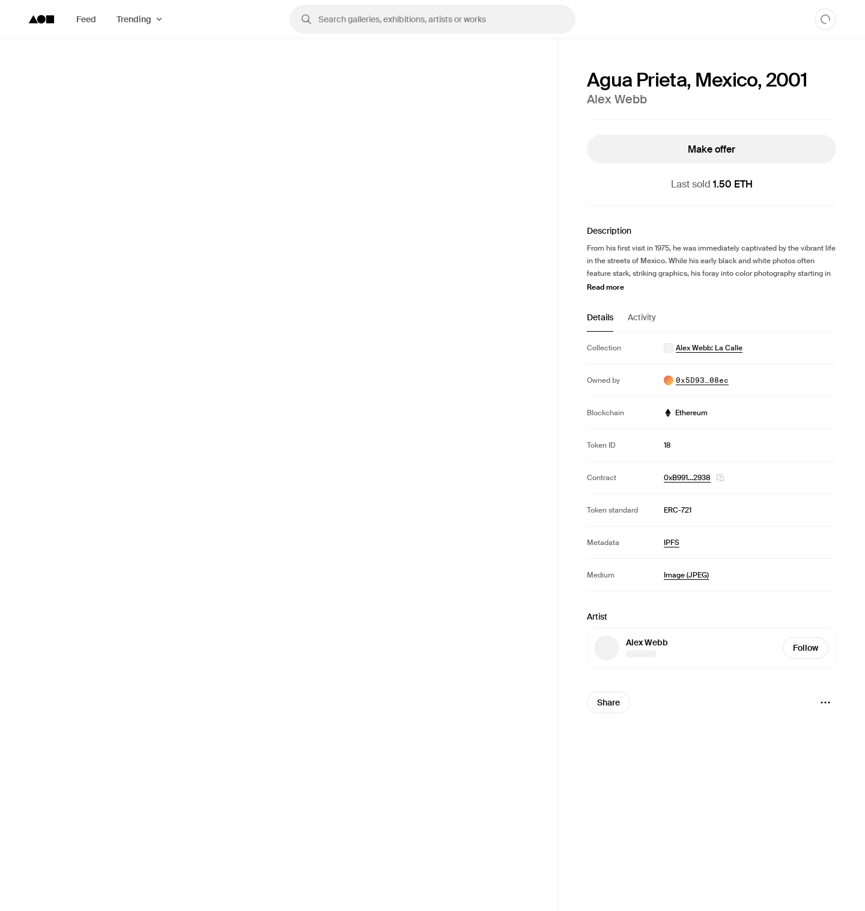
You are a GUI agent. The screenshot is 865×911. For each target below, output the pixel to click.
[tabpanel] (711, 461)
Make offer (711, 149)
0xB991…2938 (687, 478)
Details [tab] (600, 317)
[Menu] (825, 702)
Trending (134, 19)
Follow (805, 647)
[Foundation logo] (41, 19)
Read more (605, 287)
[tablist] (711, 321)
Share (608, 702)
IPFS (671, 542)
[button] (720, 477)
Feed (86, 19)
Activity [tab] (642, 317)
